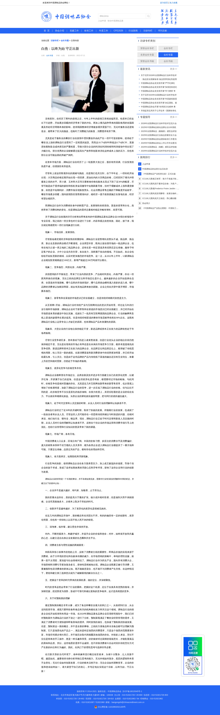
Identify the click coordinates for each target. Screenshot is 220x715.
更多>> (173, 69)
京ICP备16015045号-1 (132, 691)
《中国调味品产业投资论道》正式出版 (159, 174)
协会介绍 (59, 30)
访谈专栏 (147, 30)
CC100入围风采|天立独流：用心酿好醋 (159, 198)
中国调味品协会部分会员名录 (155, 169)
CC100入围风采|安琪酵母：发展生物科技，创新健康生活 (167, 193)
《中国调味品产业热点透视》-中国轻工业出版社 (163, 208)
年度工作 (103, 30)
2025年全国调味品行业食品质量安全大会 (159, 135)
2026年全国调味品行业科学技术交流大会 (159, 123)
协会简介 (146, 203)
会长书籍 (168, 61)
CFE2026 (118, 30)
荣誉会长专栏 (147, 48)
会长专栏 (168, 48)
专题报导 (145, 117)
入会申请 (102, 21)
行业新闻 (133, 30)
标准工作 (88, 30)
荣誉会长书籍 (147, 61)
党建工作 (74, 30)
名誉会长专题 (147, 55)
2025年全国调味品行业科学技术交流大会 (159, 151)
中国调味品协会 (66, 16)
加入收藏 (173, 3)
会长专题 (65, 40)
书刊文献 (162, 30)
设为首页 (164, 3)
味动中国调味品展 (115, 21)
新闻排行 (145, 157)
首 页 (47, 30)
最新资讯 (145, 69)
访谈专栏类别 (147, 40)
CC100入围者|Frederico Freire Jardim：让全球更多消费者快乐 (169, 188)
